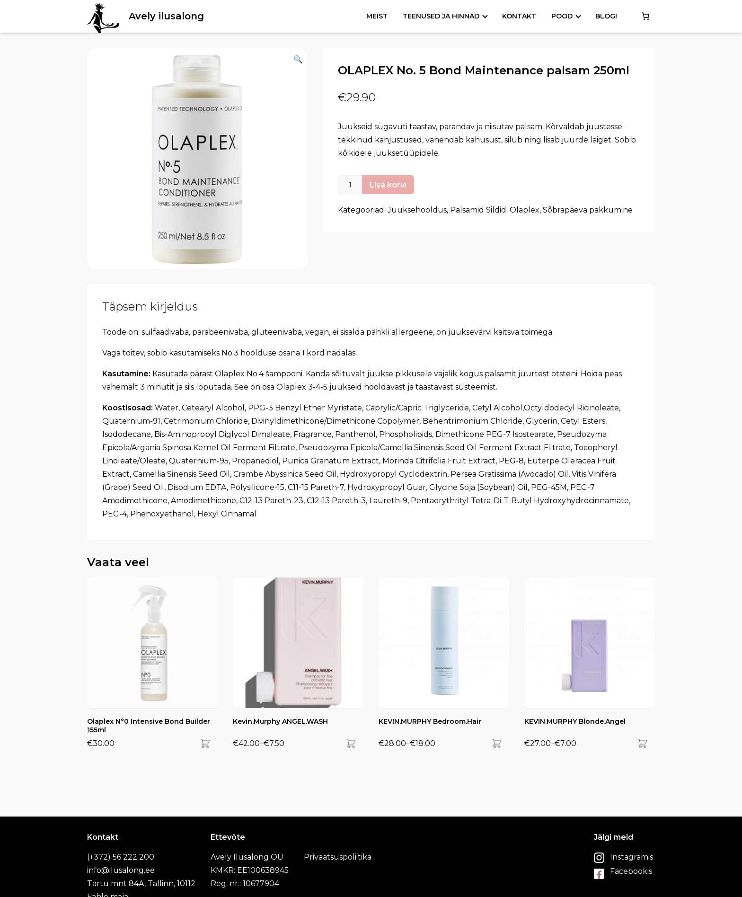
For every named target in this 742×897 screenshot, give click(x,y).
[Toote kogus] (350, 184)
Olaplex (524, 209)
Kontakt (519, 16)
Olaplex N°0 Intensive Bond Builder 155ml (148, 725)
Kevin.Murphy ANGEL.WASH (280, 721)
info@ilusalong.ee (121, 870)
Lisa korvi (388, 184)
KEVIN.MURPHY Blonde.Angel (575, 721)
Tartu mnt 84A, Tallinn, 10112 (141, 883)
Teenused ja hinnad (441, 16)
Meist (377, 16)
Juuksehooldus (417, 209)
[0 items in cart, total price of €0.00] (645, 16)
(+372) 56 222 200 (120, 857)
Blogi (606, 16)
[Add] (205, 743)
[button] (197, 158)
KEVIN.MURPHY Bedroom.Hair (430, 721)
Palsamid (467, 209)
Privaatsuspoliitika (337, 857)
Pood (562, 16)
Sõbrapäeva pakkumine (588, 209)
